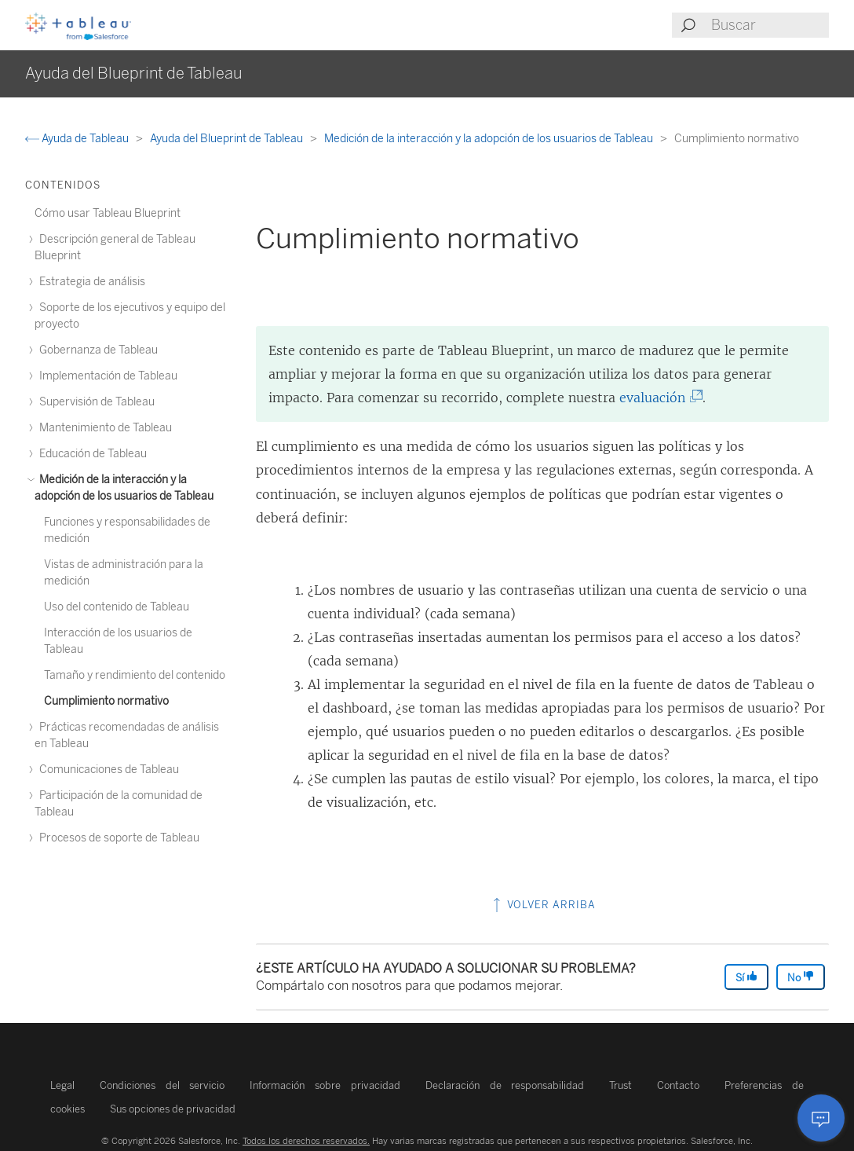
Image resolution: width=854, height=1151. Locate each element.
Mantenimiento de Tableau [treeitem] (103, 427)
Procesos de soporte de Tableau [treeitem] (117, 838)
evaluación (655, 397)
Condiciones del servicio (162, 1085)
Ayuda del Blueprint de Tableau (227, 138)
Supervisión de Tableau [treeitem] (95, 402)
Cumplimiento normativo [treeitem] (106, 701)
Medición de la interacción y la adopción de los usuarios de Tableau (489, 138)
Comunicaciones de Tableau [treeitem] (107, 769)
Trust (620, 1085)
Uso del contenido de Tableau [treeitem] (116, 607)
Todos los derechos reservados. (306, 1140)
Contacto (678, 1085)
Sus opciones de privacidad (172, 1109)
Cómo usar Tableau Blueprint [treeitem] (108, 213)
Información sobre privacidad (325, 1085)
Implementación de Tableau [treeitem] (106, 376)
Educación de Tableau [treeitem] (91, 453)
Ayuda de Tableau (78, 138)
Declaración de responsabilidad (504, 1085)
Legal (62, 1085)
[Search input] (769, 25)
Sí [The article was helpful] (746, 977)
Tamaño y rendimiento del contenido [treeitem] (134, 675)
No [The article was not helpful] (800, 977)
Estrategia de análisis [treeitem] (90, 281)
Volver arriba (543, 905)
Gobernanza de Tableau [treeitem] (96, 350)
